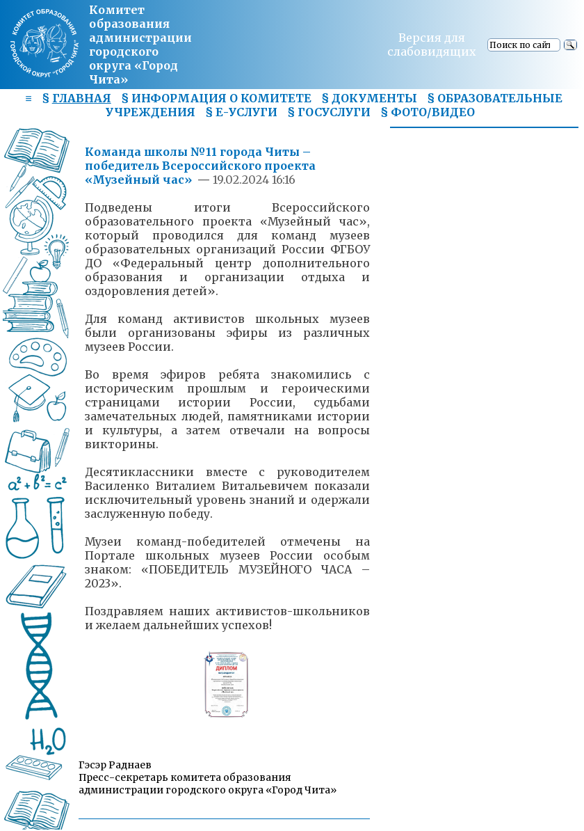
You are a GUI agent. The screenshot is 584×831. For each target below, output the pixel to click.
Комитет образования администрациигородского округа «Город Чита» (140, 44)
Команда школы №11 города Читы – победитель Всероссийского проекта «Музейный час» (200, 166)
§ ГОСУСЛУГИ (329, 112)
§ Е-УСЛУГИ (241, 112)
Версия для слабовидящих (431, 44)
